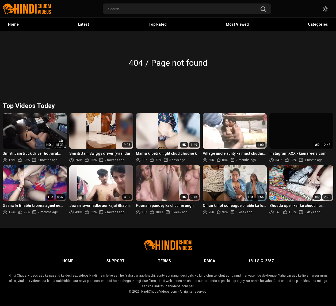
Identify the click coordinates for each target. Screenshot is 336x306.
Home (13, 24)
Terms (164, 261)
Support (115, 261)
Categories (318, 24)
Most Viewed (237, 24)
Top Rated (157, 24)
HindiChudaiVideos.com (159, 291)
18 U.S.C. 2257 (261, 261)
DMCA (209, 261)
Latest (83, 24)
